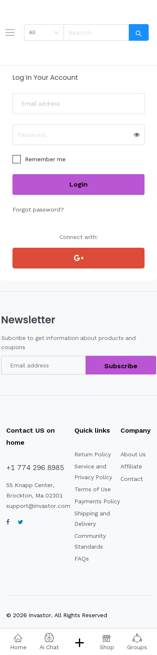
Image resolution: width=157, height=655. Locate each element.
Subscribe (120, 366)
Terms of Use (92, 489)
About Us (133, 454)
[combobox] (44, 32)
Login (78, 184)
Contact (131, 478)
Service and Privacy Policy (93, 471)
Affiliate (131, 466)
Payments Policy (97, 501)
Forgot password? (38, 209)
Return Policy (92, 454)
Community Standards (90, 540)
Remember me (45, 159)
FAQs (81, 558)
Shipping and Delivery (92, 518)
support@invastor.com (38, 505)
